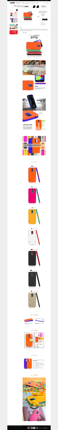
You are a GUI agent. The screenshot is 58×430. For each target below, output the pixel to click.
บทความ (45, 0)
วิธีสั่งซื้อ (39, 0)
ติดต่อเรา (47, 0)
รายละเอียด (21, 27)
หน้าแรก (36, 0)
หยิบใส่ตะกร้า (45, 19)
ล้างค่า (47, 15)
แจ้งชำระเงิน (42, 0)
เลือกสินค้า (38, 16)
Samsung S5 (44, 23)
